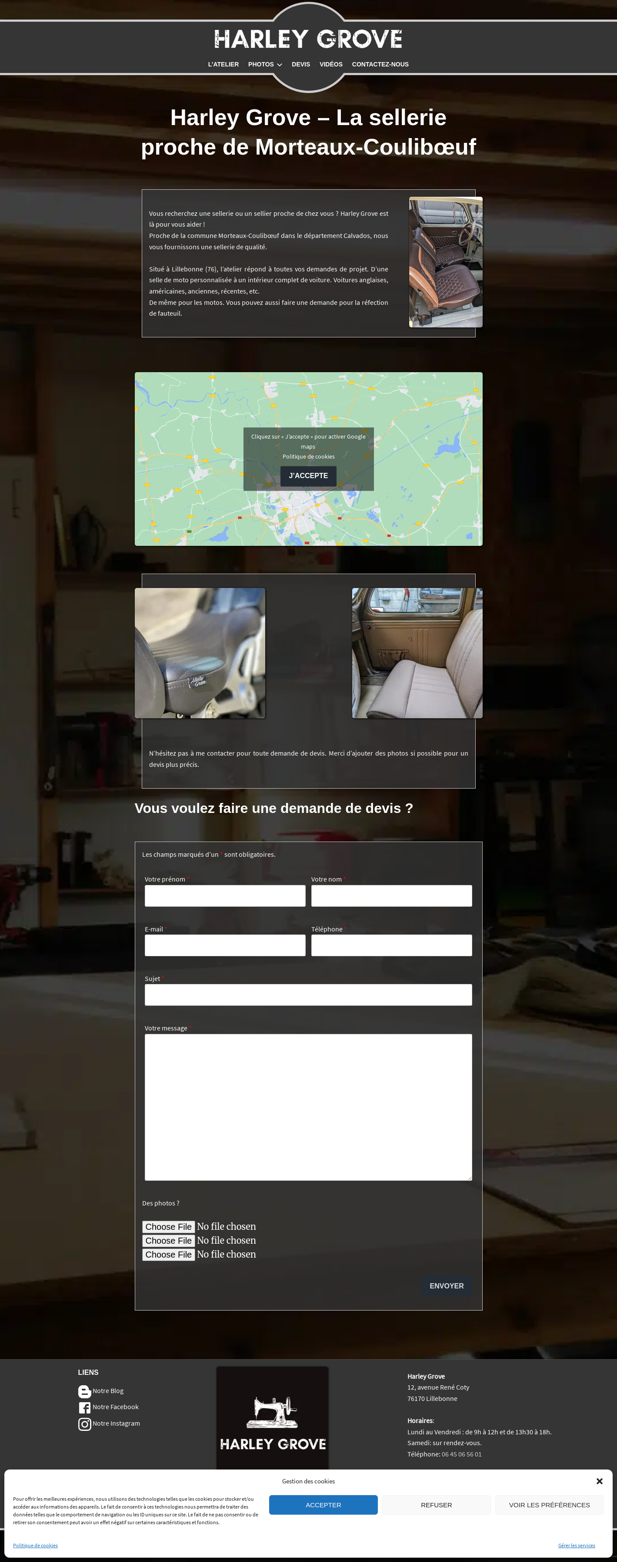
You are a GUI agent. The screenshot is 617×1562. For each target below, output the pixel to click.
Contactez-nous (380, 64)
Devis (301, 64)
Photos (265, 64)
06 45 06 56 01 (462, 1454)
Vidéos (331, 64)
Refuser (436, 1512)
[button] (599, 1489)
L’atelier (223, 64)
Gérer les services (576, 1553)
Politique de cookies (35, 1553)
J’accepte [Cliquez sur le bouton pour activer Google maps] (308, 476)
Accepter (323, 1512)
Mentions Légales (432, 1476)
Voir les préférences (549, 1512)
